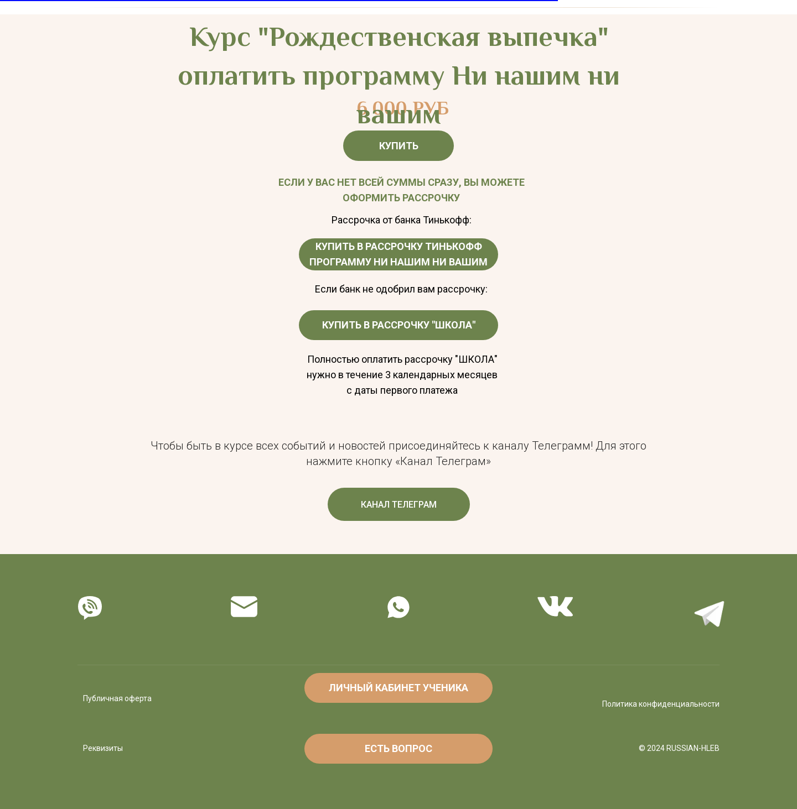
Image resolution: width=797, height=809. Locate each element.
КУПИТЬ (398, 146)
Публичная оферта (117, 698)
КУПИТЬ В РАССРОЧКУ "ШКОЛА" (398, 325)
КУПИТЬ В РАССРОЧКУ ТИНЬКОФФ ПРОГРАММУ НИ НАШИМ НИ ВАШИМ (398, 254)
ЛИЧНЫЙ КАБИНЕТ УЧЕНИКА (398, 687)
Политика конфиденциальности (661, 704)
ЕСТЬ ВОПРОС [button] (398, 748)
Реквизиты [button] (103, 748)
